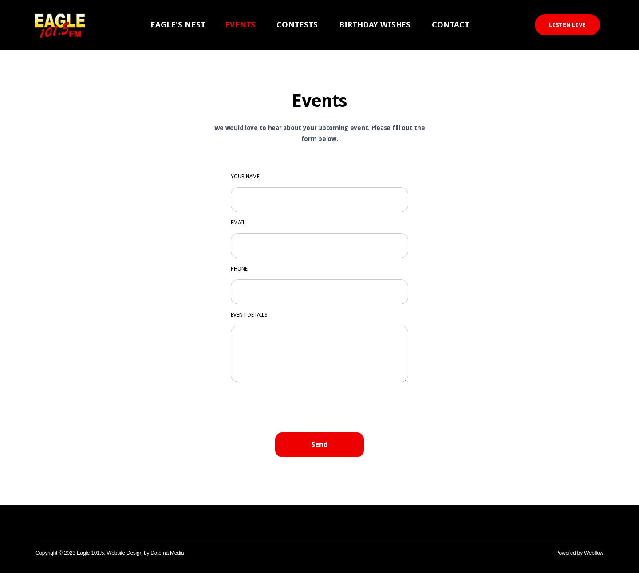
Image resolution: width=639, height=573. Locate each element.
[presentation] (319, 406)
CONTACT (450, 24)
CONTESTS (297, 24)
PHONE (239, 269)
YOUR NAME (245, 176)
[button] (178, 25)
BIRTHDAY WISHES (374, 24)
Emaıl (238, 223)
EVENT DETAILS (249, 315)
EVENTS (240, 24)
